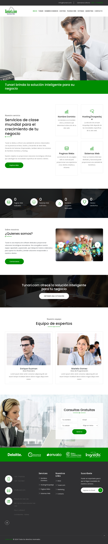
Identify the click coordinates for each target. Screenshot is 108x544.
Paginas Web (71, 11)
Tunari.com (61, 485)
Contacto (98, 11)
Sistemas (81, 11)
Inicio (59, 481)
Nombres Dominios (51, 11)
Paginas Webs (45, 489)
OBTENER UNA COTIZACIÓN (54, 296)
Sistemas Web (45, 493)
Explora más (14, 165)
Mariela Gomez (79, 368)
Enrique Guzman (28, 368)
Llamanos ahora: (90, 3)
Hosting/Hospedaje (46, 485)
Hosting (62, 11)
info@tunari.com (65, 3)
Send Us (79, 432)
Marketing (89, 11)
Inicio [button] (35, 11)
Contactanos (14, 261)
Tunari (40, 11)
